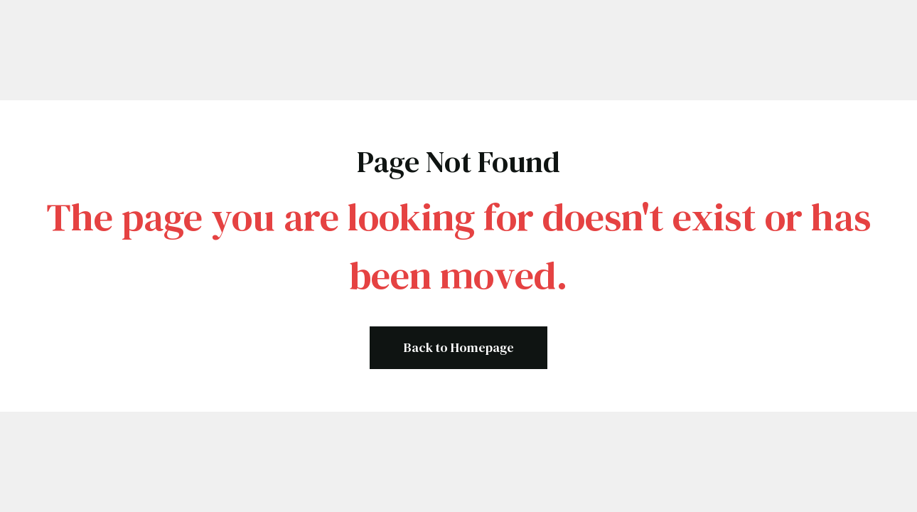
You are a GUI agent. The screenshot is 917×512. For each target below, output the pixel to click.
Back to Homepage (459, 347)
